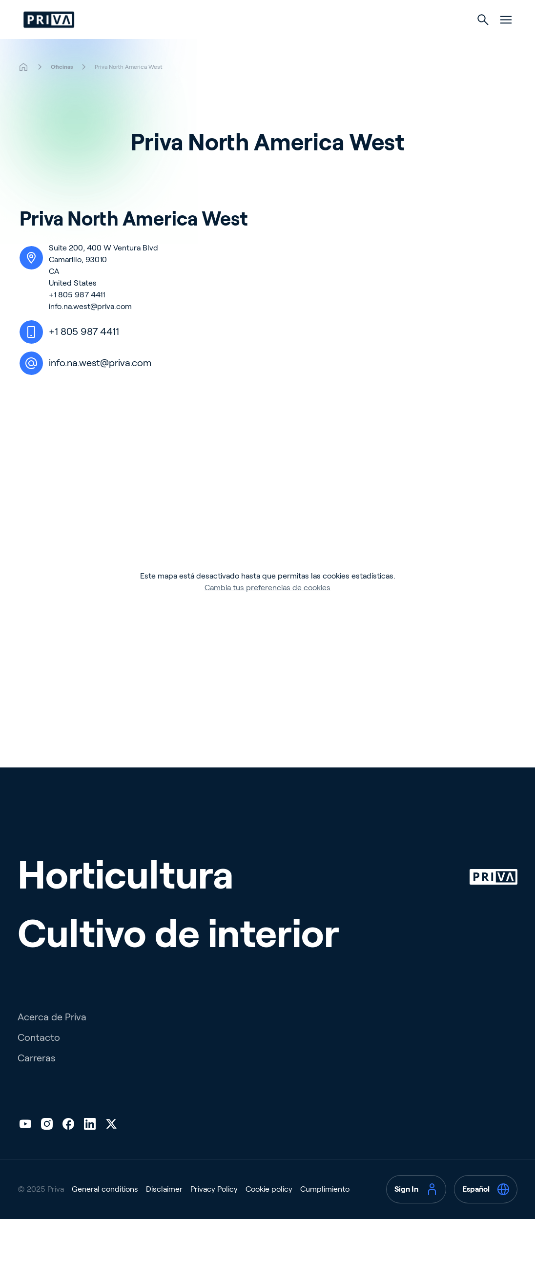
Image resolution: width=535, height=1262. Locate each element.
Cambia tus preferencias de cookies (267, 607)
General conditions (105, 1208)
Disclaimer (164, 1208)
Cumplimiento (325, 1208)
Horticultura (222, 40)
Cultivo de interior (314, 40)
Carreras (36, 1077)
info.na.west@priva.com (90, 326)
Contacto (39, 1057)
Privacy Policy (214, 1208)
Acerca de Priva (52, 1036)
